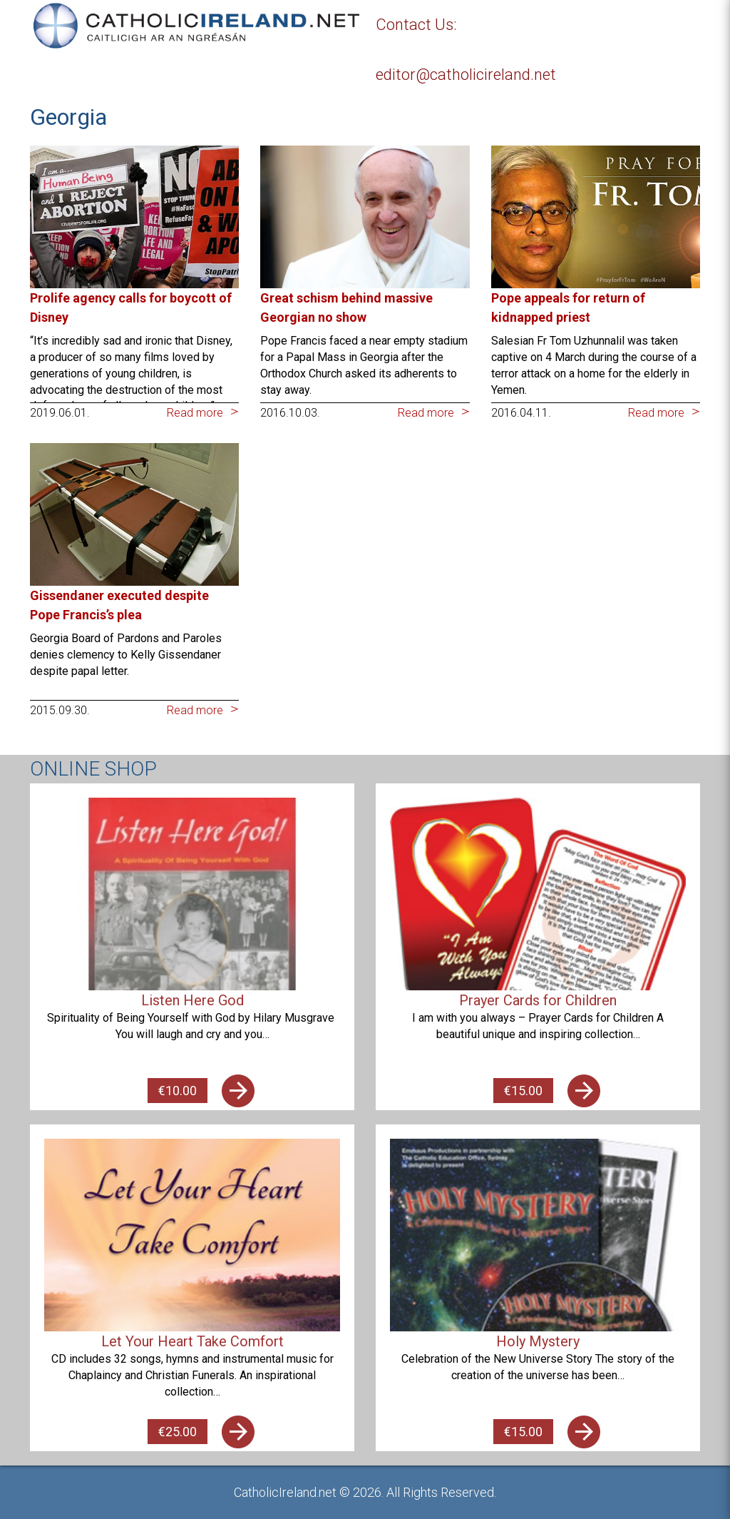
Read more (195, 413)
